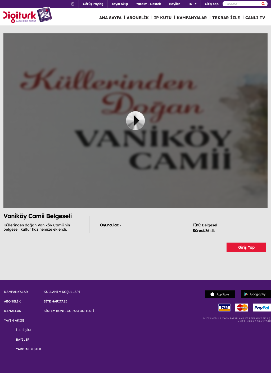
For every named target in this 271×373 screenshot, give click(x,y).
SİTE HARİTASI (55, 301)
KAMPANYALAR (192, 17)
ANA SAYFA (110, 17)
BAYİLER (22, 339)
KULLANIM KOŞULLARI (62, 291)
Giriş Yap (246, 247)
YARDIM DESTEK (29, 349)
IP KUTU (162, 17)
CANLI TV (255, 17)
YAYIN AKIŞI (14, 320)
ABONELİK (138, 17)
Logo (28, 15)
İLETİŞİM (23, 330)
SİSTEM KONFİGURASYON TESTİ (69, 311)
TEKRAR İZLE (226, 17)
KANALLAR (12, 311)
